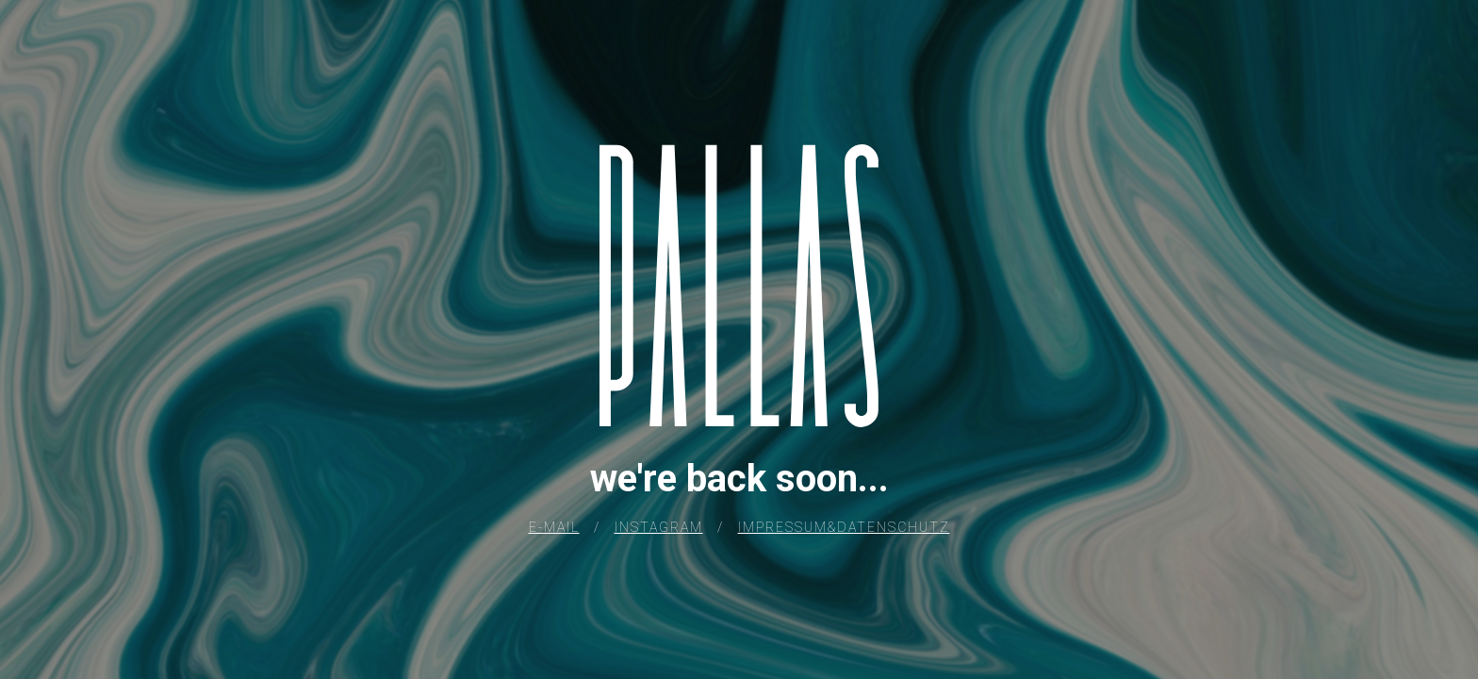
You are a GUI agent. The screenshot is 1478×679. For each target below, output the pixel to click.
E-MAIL (554, 527)
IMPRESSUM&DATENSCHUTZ (844, 527)
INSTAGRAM (659, 527)
